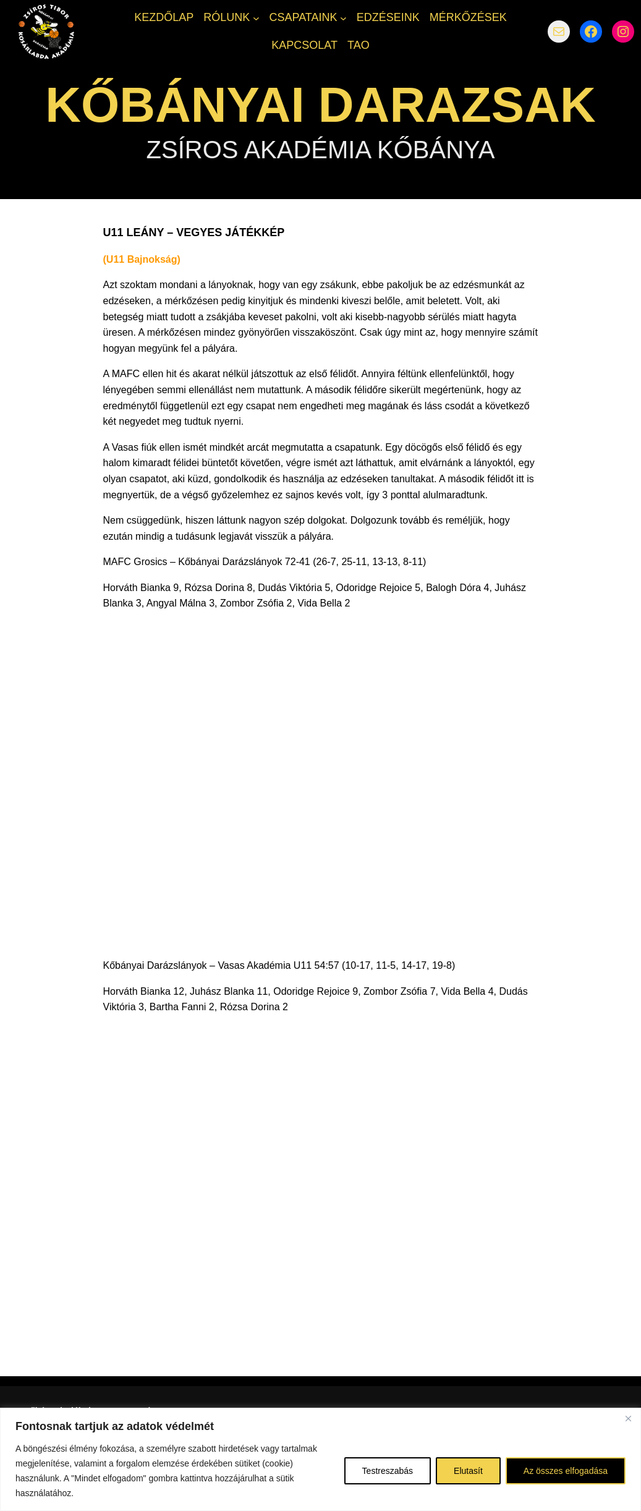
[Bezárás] (628, 1418)
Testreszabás (387, 1471)
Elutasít (468, 1471)
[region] (320, 1459)
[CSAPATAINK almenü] (343, 17)
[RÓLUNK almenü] (256, 17)
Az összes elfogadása (566, 1471)
